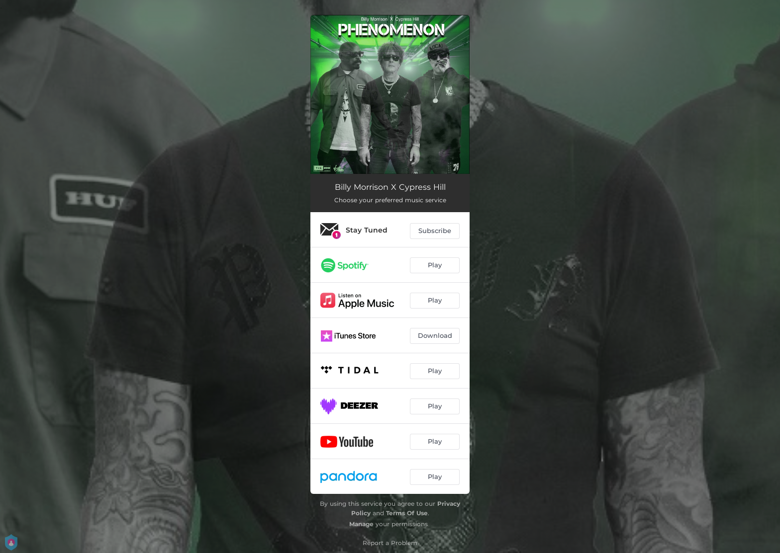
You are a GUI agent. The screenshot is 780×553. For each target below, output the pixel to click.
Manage (361, 524)
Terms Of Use (407, 513)
